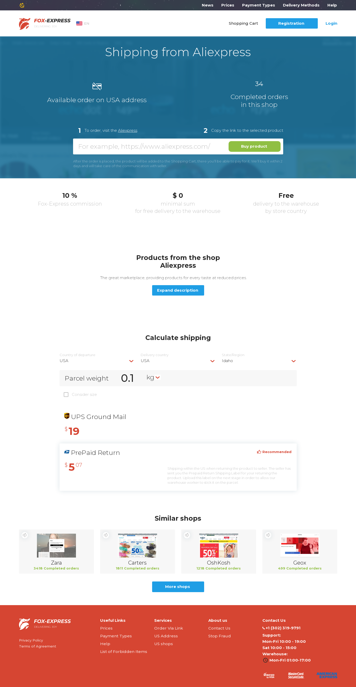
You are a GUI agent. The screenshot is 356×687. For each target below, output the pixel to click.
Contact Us (219, 628)
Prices (227, 5)
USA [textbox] (64, 360)
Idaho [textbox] (227, 360)
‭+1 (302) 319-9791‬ (281, 628)
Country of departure (77, 355)
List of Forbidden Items (123, 651)
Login (331, 23)
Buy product (254, 146)
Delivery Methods (301, 5)
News (207, 5)
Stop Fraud (219, 635)
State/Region (233, 355)
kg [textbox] (150, 377)
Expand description (177, 290)
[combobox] (97, 360)
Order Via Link (168, 628)
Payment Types (258, 5)
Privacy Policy (31, 640)
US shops (163, 643)
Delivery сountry (155, 355)
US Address (166, 635)
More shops (177, 586)
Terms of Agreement (37, 646)
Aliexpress (127, 130)
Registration (291, 23)
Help (332, 5)
